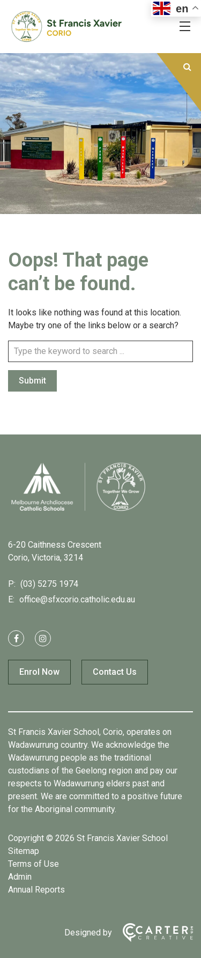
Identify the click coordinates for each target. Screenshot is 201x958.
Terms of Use (33, 864)
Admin (20, 877)
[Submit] (187, 67)
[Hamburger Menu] (185, 26)
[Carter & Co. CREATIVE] (152, 932)
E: (11, 599)
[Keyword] (100, 351)
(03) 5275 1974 (48, 584)
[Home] (77, 510)
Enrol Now (39, 672)
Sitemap (23, 851)
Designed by (88, 932)
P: (12, 584)
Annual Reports (36, 890)
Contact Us (115, 672)
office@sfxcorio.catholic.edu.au (76, 599)
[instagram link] (43, 638)
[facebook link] (16, 638)
